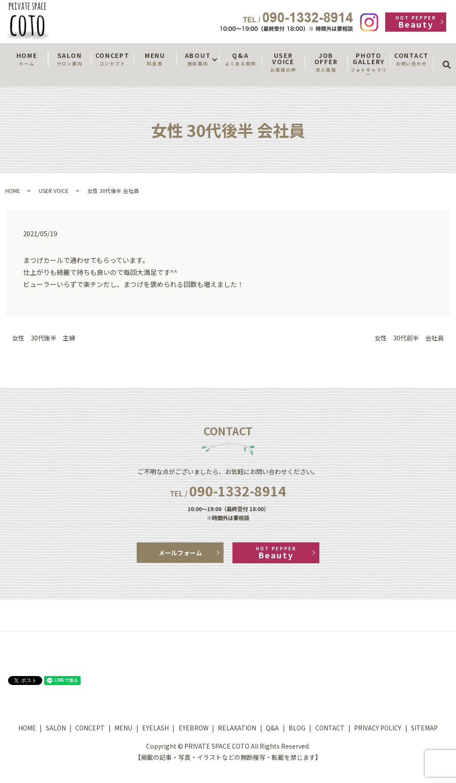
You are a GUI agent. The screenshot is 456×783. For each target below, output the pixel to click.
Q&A (240, 59)
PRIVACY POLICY (377, 727)
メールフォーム (180, 552)
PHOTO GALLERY (369, 64)
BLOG (297, 727)
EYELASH (155, 727)
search (449, 56)
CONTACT (411, 59)
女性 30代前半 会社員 (409, 338)
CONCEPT (112, 59)
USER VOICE (283, 62)
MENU (155, 59)
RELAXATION (237, 727)
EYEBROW (193, 727)
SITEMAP (424, 727)
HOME (27, 59)
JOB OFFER (326, 62)
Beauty (416, 22)
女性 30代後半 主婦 (43, 338)
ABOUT (198, 59)
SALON (69, 59)
